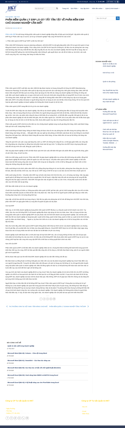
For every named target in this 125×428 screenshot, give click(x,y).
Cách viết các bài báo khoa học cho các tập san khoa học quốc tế (111, 132)
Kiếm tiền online (98, 8)
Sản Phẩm (75, 8)
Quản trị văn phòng (109, 81)
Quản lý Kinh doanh (112, 8)
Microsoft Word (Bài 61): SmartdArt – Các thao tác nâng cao (29, 360)
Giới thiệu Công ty (49, 417)
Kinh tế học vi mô (108, 72)
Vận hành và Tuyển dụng (51, 419)
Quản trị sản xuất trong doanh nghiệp (21, 346)
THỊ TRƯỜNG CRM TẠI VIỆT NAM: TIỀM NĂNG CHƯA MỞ (26, 306)
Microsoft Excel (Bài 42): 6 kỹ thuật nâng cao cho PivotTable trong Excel (33, 382)
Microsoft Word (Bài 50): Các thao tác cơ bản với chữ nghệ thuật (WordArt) (34, 368)
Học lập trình (85, 8)
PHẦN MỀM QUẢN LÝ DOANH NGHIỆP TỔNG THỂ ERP (69, 306)
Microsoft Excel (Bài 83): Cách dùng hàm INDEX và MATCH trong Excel (33, 375)
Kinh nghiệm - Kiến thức (13, 16)
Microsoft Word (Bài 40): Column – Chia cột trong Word (27, 353)
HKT (21, 28)
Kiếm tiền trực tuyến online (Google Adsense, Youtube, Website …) (111, 140)
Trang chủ (65, 8)
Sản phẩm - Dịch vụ (49, 404)
